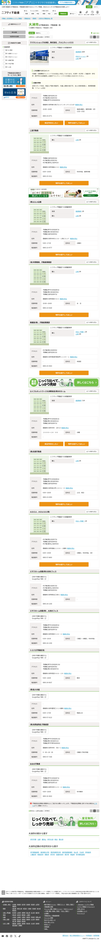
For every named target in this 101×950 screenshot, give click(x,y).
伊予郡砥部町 (34, 852)
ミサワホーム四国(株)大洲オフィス (43, 571)
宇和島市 (88, 852)
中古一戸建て (80, 332)
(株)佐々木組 (35, 689)
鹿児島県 (14, 925)
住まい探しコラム (49, 922)
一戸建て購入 (48, 911)
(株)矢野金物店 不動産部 (39, 724)
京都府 (23, 917)
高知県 (23, 921)
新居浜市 (40, 854)
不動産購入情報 (48, 907)
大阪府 (14, 917)
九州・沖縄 (6, 923)
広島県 (14, 919)
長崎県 (23, 923)
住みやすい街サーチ (50, 920)
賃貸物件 (79, 52)
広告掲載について (82, 911)
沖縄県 (20, 925)
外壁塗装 (46, 927)
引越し (46, 929)
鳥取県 (23, 919)
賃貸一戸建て (70, 904)
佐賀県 (19, 923)
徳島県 (37, 919)
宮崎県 (37, 923)
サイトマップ (81, 913)
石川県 (33, 913)
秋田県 (33, 904)
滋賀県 (28, 917)
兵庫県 (19, 917)
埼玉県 (25, 908)
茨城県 (34, 908)
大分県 (33, 923)
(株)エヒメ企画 (35, 202)
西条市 (47, 854)
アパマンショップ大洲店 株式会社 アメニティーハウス (52, 42)
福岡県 (14, 923)
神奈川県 (19, 908)
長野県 (23, 913)
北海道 (14, 904)
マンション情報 (48, 918)
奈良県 (33, 917)
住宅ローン (47, 924)
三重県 (28, 915)
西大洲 (61, 839)
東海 (4, 915)
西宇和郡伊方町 (56, 852)
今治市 (81, 852)
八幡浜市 (33, 854)
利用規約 (89, 935)
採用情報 (96, 935)
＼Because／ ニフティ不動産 (85, 904)
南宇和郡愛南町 (67, 852)
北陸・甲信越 (7, 913)
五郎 (39, 839)
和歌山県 (38, 917)
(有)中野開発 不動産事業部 (40, 262)
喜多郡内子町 (45, 852)
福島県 (14, 906)
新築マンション (58, 909)
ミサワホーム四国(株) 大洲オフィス (44, 610)
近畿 (4, 917)
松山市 (76, 852)
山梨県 (19, 913)
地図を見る (78, 105)
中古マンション (81, 56)
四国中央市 (59, 854)
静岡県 (23, 915)
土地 (77, 59)
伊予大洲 (50, 839)
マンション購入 (48, 909)
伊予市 (52, 854)
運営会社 (65, 935)
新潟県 (14, 913)
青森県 (19, 904)
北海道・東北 (7, 904)
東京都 (14, 908)
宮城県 (28, 904)
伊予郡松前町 (80, 854)
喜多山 (44, 839)
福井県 (37, 913)
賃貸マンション (51, 904)
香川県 (14, 921)
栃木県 (39, 908)
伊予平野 (33, 839)
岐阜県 (19, 915)
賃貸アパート (61, 904)
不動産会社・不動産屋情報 (51, 915)
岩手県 (23, 904)
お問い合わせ (81, 909)
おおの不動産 (35, 763)
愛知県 (14, 915)
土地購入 (46, 913)
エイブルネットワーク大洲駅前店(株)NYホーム (47, 391)
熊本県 (28, 923)
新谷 (56, 839)
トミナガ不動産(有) (37, 650)
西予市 (67, 854)
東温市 (72, 854)
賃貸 (45, 904)
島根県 (28, 919)
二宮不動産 (34, 130)
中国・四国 (6, 919)
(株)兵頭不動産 (35, 451)
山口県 (33, 919)
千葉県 (29, 908)
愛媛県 (19, 921)
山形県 (37, 904)
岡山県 (19, 919)
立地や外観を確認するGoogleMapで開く (39, 578)
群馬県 (14, 910)
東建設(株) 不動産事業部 (40, 322)
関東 (4, 908)
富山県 (28, 913)
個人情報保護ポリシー (77, 935)
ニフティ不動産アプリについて (86, 907)
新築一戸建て (56, 911)
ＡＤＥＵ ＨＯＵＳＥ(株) (40, 511)
